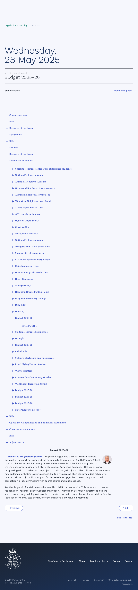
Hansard (36, 25)
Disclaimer (99, 580)
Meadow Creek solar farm (29, 253)
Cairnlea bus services (27, 266)
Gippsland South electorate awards (35, 188)
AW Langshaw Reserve (28, 214)
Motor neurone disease (28, 410)
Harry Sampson (24, 279)
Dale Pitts (20, 305)
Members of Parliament (61, 561)
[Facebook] (119, 568)
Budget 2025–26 (24, 318)
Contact (129, 561)
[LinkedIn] (106, 568)
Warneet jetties (23, 371)
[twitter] (100, 568)
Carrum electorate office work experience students (43, 169)
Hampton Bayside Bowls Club (31, 273)
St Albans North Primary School (32, 260)
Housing (19, 312)
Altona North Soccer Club (29, 208)
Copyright (72, 580)
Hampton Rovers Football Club (32, 292)
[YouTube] (125, 568)
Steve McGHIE (29, 326)
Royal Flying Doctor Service (30, 365)
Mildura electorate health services (34, 358)
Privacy (85, 580)
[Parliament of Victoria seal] (13, 558)
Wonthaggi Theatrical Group (31, 384)
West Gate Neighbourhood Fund (33, 201)
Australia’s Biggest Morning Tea (32, 195)
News (82, 561)
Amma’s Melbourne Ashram (30, 182)
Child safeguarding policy (120, 580)
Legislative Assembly (16, 25)
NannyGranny (23, 286)
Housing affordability (27, 221)
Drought (19, 339)
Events (116, 561)
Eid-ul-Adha (21, 352)
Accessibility (127, 584)
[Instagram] (112, 568)
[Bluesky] (132, 568)
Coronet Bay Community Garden (33, 378)
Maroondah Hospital (26, 234)
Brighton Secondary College (30, 299)
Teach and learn (99, 561)
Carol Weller (22, 227)
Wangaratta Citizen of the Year (32, 247)
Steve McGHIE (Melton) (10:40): (25, 456)
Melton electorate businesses (31, 332)
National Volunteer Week (29, 175)
